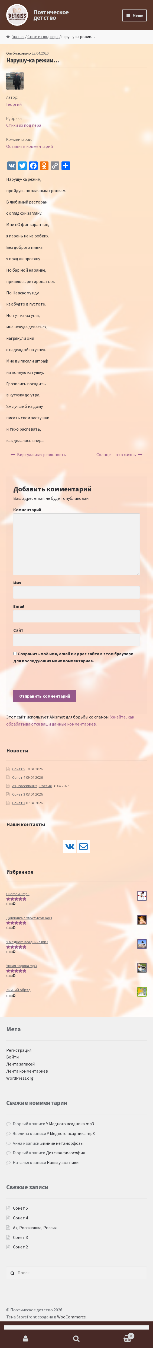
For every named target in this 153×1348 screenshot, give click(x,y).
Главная (18, 36)
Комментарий (27, 509)
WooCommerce (71, 1317)
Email (18, 606)
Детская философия (65, 1152)
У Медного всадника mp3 (70, 1123)
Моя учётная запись (25, 1339)
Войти (12, 1057)
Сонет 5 (18, 769)
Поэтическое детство (51, 15)
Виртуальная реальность (41, 454)
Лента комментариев (27, 1071)
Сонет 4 (18, 777)
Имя (17, 582)
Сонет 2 (18, 802)
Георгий (14, 104)
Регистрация (18, 1050)
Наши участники (63, 1162)
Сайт (18, 630)
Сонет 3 (18, 794)
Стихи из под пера (42, 36)
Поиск (76, 1339)
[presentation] (54, 679)
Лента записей (20, 1064)
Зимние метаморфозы (61, 1143)
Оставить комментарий (29, 146)
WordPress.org (20, 1078)
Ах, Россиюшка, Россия (32, 785)
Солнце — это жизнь (116, 454)
